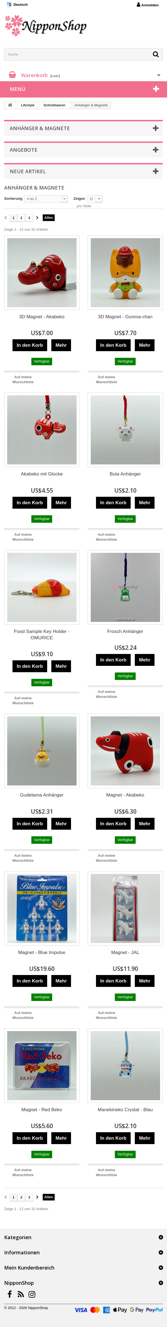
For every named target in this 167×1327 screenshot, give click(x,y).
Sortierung (13, 198)
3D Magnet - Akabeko (41, 316)
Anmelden (148, 4)
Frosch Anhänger (125, 631)
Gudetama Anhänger (42, 795)
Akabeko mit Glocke (42, 474)
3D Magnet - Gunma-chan (125, 316)
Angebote (23, 149)
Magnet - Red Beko (41, 1109)
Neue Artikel (28, 171)
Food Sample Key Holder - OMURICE (41, 634)
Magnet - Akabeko (125, 795)
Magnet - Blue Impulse (41, 952)
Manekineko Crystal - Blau (125, 1109)
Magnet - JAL (125, 952)
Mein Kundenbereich (29, 1267)
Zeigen (79, 198)
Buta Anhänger (125, 474)
